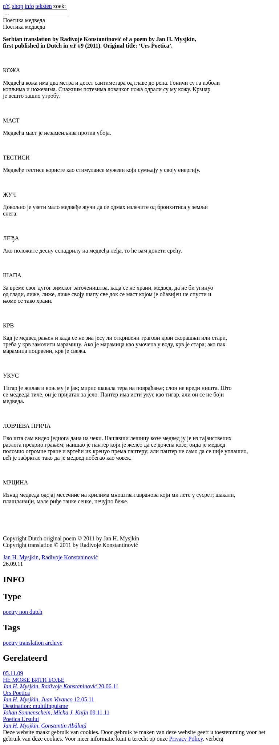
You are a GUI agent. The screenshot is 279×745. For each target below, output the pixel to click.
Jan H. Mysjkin (21, 557)
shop (17, 6)
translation (32, 643)
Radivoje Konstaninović (69, 557)
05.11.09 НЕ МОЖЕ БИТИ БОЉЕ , (50, 679)
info (29, 6)
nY (6, 6)
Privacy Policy (186, 739)
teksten (44, 6)
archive (53, 643)
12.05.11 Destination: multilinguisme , (48, 706)
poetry (11, 612)
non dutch (31, 612)
